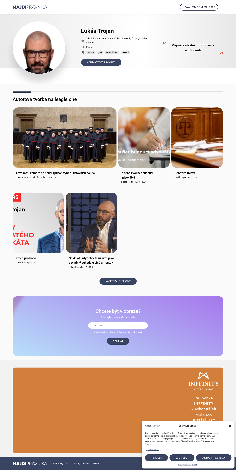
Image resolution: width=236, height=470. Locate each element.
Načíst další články (118, 281)
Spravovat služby (153, 450)
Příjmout (156, 458)
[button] (229, 425)
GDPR (194, 465)
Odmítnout (181, 458)
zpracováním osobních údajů (132, 332)
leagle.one (66, 99)
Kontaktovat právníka (101, 62)
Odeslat (118, 341)
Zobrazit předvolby (213, 458)
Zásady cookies (184, 465)
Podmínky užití (60, 463)
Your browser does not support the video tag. (98, 410)
